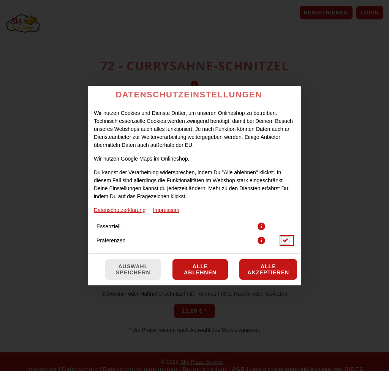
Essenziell (108, 226)
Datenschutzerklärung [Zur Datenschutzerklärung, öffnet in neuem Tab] (119, 210)
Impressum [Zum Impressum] (166, 210)
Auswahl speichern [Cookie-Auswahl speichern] (133, 269)
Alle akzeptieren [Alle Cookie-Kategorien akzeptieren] (268, 269)
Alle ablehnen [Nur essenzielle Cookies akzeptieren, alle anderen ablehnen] (200, 269)
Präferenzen (110, 240)
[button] (261, 226)
